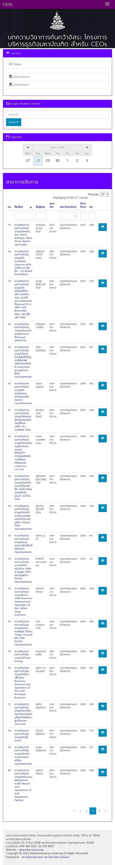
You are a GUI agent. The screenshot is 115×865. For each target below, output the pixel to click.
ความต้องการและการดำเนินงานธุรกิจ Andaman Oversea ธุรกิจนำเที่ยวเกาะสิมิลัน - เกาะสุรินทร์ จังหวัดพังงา (23, 263)
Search (14, 122)
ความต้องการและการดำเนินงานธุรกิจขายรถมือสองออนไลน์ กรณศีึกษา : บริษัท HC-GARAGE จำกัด (23, 420)
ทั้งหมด (15, 64)
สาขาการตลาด (19, 84)
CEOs (7, 4)
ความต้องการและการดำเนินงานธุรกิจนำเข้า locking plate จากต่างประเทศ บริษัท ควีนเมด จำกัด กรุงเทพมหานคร (23, 517)
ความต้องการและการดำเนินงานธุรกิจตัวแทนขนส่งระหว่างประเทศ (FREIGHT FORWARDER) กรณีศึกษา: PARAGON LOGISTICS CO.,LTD (23, 453)
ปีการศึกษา (83, 205)
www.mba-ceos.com (31, 850)
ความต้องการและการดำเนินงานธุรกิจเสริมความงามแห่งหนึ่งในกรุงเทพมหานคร (23, 755)
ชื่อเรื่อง (23, 207)
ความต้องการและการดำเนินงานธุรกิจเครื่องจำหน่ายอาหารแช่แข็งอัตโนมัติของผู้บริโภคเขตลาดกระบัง (23, 714)
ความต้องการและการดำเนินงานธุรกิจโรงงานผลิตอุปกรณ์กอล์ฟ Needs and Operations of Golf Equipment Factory (23, 785)
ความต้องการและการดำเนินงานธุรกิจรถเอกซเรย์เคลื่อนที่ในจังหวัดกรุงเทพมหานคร (23, 544)
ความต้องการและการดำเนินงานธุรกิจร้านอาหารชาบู (23, 656)
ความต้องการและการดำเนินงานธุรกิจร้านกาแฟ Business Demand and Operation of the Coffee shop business (23, 602)
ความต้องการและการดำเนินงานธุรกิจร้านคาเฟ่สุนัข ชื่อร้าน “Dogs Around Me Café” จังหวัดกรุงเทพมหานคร (23, 633)
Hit (90, 207)
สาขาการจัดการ (19, 77)
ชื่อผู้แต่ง (40, 207)
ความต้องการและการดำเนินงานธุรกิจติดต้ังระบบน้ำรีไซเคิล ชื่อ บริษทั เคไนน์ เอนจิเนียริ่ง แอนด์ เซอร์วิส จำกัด (23, 487)
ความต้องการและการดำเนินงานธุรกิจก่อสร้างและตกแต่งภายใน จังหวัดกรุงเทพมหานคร (23, 393)
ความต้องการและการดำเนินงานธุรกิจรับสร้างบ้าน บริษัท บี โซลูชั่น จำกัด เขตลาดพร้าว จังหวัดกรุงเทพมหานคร (23, 570)
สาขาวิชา (51, 205)
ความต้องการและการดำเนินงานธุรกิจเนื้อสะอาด (22, 735)
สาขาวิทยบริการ (68, 207)
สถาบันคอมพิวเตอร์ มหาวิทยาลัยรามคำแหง (45, 857)
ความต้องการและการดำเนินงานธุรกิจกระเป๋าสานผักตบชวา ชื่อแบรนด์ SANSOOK (23, 332)
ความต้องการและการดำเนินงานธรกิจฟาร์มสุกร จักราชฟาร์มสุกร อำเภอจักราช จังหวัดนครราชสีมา (23, 234)
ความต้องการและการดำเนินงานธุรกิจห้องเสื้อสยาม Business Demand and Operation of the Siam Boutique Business (22, 682)
